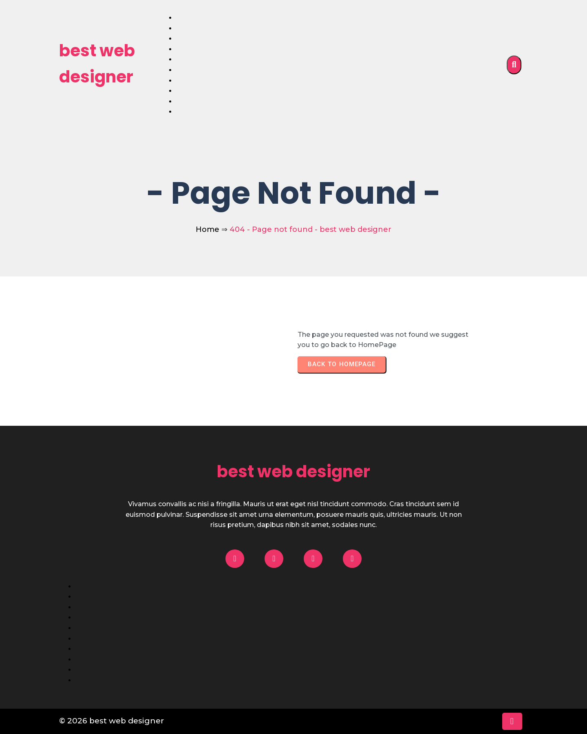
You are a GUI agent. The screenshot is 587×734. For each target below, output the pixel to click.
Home (207, 229)
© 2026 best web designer (111, 720)
